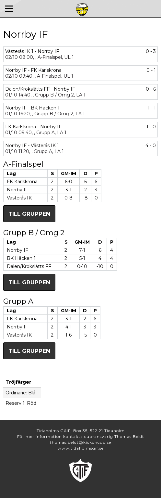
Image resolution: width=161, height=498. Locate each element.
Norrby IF (17, 190)
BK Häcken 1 (21, 258)
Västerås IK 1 (21, 198)
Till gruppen (29, 214)
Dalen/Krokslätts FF (29, 266)
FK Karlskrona (22, 182)
